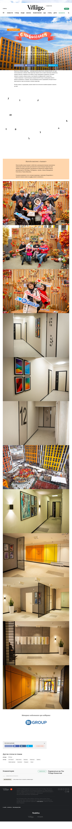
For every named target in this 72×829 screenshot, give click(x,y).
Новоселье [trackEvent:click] (32, 759)
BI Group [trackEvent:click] (10, 757)
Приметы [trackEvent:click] (38, 759)
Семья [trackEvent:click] (31, 762)
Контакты (9, 807)
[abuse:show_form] (44, 743)
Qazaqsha (62, 13)
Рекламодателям (16, 807)
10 (10, 115)
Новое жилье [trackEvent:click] (18, 759)
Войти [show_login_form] (66, 8)
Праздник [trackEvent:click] (26, 762)
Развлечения (37, 13)
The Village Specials (28, 59)
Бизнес (28, 13)
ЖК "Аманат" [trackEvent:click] (11, 759)
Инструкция (36, 50)
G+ (64, 789)
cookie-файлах (40, 801)
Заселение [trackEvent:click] (19, 762)
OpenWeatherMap (34, 794)
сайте (31, 177)
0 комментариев (40, 746)
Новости (10, 13)
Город (17, 13)
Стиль (50, 13)
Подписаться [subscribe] (42, 771)
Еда (44, 13)
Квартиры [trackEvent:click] (26, 759)
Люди (22, 13)
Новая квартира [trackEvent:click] (12, 762)
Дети (55, 13)
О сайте (4, 807)
